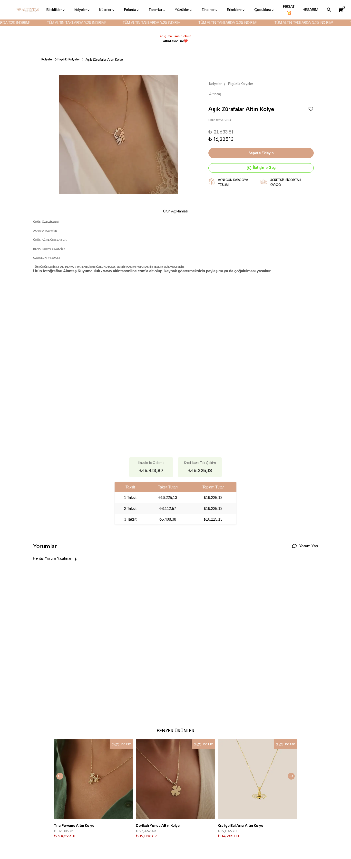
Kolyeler (82, 9)
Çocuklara (264, 9)
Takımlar (157, 9)
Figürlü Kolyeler (69, 59)
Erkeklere (236, 9)
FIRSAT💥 (289, 9)
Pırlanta (132, 9)
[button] (340, 9)
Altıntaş (215, 94)
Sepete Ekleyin (261, 153)
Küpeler (107, 9)
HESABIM (310, 9)
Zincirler (210, 9)
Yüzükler (184, 9)
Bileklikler (56, 9)
